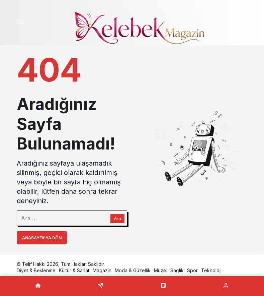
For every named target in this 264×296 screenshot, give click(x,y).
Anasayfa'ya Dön (42, 237)
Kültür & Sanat (74, 270)
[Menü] (22, 22)
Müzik (160, 270)
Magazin (102, 270)
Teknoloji (211, 270)
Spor (192, 270)
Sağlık (177, 270)
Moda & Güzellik (133, 270)
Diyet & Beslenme (36, 270)
